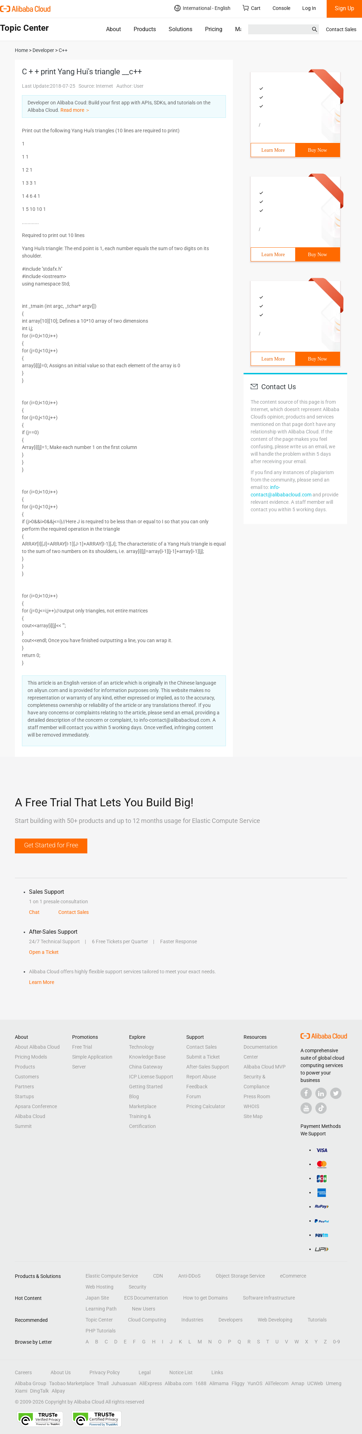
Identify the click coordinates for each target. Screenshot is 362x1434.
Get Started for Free (51, 845)
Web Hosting (99, 1287)
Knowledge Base (147, 1057)
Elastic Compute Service (112, 1276)
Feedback (197, 1086)
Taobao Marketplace (71, 1383)
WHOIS (251, 1106)
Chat (34, 912)
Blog (134, 1096)
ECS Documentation (146, 1298)
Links (217, 1372)
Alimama (219, 1383)
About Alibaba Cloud (37, 1047)
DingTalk (39, 1391)
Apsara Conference (36, 1106)
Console (281, 8)
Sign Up (344, 8)
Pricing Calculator (205, 1106)
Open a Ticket (44, 952)
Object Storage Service (240, 1276)
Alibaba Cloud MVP (265, 1067)
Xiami (21, 1391)
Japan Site (97, 1298)
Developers (230, 1320)
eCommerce (293, 1276)
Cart (252, 8)
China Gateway (146, 1067)
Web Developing (275, 1320)
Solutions (180, 29)
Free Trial (82, 1047)
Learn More (273, 150)
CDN (158, 1276)
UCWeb (315, 1383)
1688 (200, 1383)
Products (145, 29)
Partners (24, 1086)
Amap (297, 1383)
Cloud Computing (147, 1320)
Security (137, 1287)
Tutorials (317, 1320)
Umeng (333, 1383)
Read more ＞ (75, 110)
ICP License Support (151, 1076)
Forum (193, 1096)
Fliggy (238, 1383)
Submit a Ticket (203, 1057)
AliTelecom (276, 1383)
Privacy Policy (104, 1372)
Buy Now (317, 150)
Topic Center (99, 1320)
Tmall (103, 1383)
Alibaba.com (178, 1383)
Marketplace (142, 1106)
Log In (309, 8)
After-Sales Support (207, 1067)
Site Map (253, 1116)
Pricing (213, 29)
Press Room (257, 1096)
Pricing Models (31, 1057)
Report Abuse (201, 1076)
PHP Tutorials (101, 1331)
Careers (23, 1372)
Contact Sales (341, 29)
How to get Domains (205, 1298)
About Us (61, 1372)
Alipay (58, 1391)
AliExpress (150, 1383)
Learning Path (101, 1309)
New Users (143, 1309)
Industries (192, 1320)
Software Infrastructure (269, 1298)
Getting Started (146, 1086)
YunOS (254, 1383)
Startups (24, 1096)
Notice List (181, 1372)
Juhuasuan (123, 1383)
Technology (141, 1047)
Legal (145, 1372)
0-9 (336, 1341)
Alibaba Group (30, 1383)
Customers (27, 1076)
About (113, 29)
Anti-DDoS (189, 1276)
